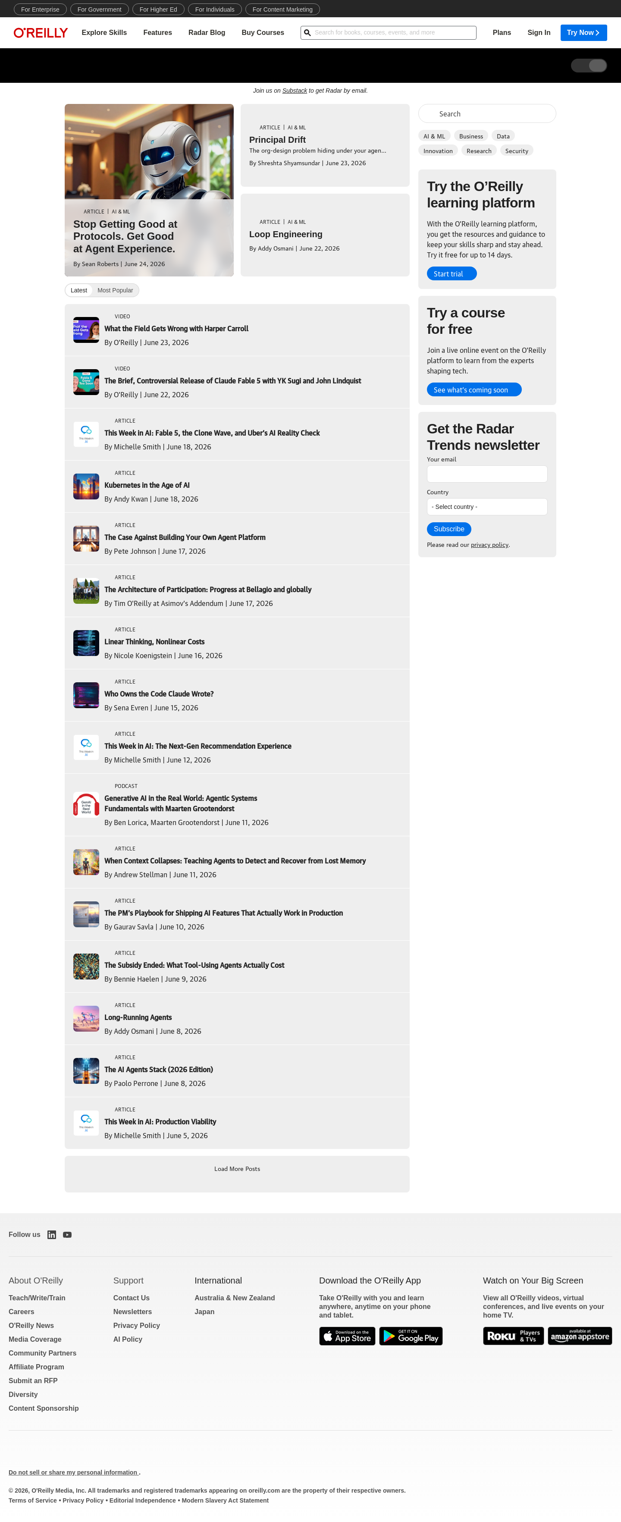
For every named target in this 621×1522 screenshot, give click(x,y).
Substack (294, 90)
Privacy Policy (136, 1325)
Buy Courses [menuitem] (263, 32)
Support (128, 1280)
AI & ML (434, 135)
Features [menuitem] (157, 32)
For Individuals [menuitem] (215, 9)
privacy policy (489, 544)
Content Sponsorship (44, 1408)
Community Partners (42, 1353)
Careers (21, 1311)
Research (479, 150)
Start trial (448, 273)
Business (471, 135)
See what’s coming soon (471, 389)
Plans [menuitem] (502, 32)
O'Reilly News (31, 1325)
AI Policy (128, 1339)
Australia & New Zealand (234, 1298)
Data (503, 135)
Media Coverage (35, 1339)
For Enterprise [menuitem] (40, 9)
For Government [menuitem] (100, 9)
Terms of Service (33, 1500)
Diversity (23, 1394)
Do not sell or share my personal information (74, 1472)
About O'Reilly (36, 1280)
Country (437, 491)
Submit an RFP (33, 1380)
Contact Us (131, 1298)
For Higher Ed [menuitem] (158, 9)
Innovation (438, 150)
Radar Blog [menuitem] (206, 32)
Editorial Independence (143, 1500)
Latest (79, 290)
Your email (441, 458)
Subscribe (449, 529)
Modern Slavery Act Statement (225, 1500)
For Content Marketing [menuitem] (283, 9)
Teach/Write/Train (37, 1298)
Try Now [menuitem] (584, 32)
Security (516, 150)
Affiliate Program (36, 1367)
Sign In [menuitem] (538, 32)
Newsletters (132, 1311)
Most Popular (115, 290)
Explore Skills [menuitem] (104, 32)
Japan (204, 1311)
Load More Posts (237, 1168)
